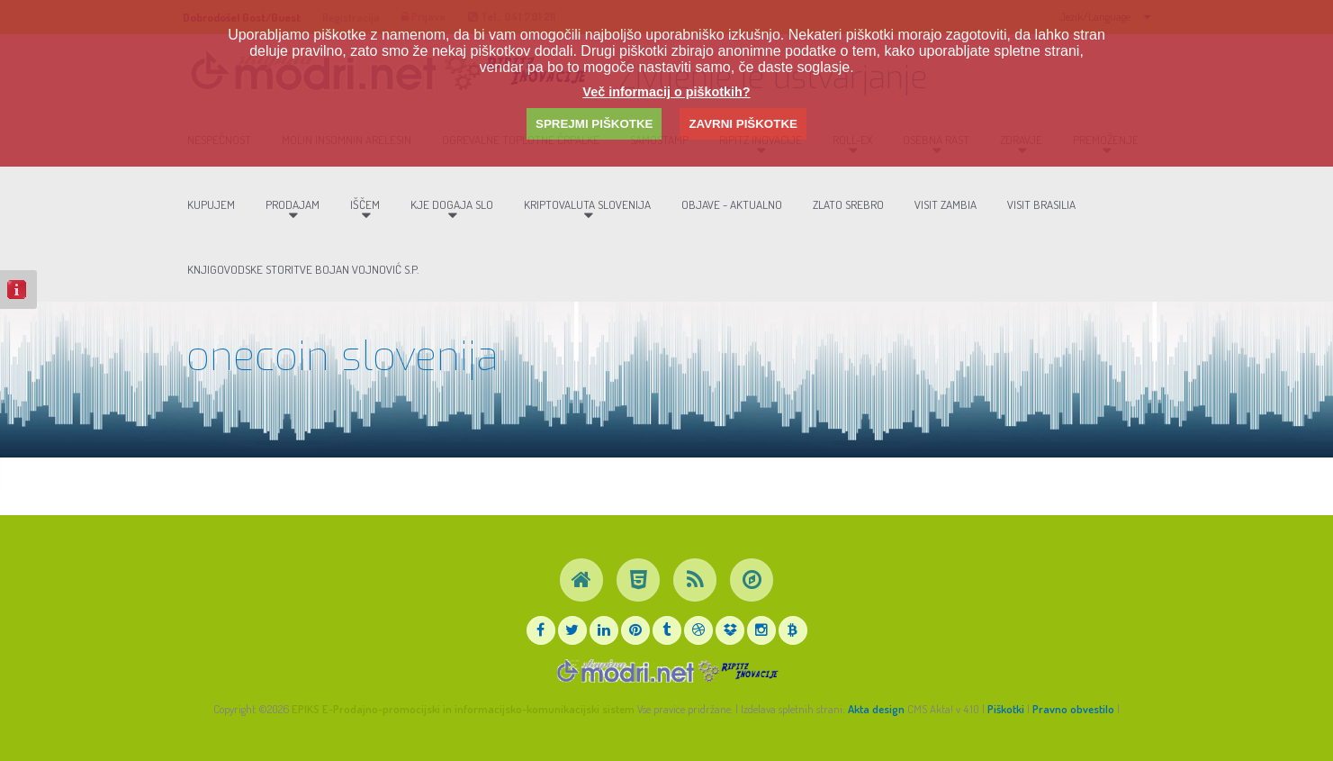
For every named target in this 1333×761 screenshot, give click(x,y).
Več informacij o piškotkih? (666, 92)
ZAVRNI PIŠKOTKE (743, 124)
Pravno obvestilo (1073, 709)
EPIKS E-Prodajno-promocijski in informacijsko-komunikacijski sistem (463, 709)
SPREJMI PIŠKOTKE (594, 124)
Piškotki (1005, 709)
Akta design (876, 709)
